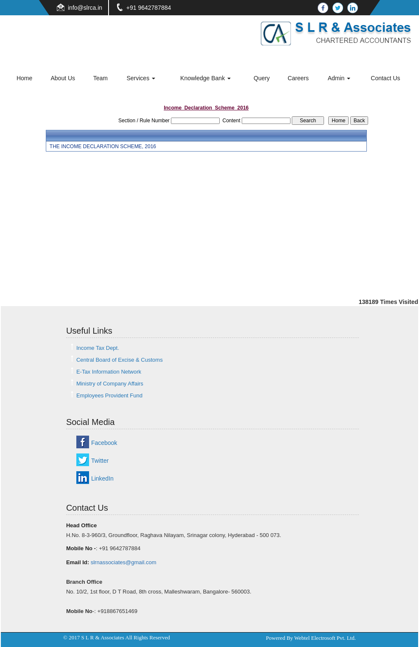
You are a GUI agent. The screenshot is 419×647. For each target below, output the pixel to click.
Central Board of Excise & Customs (119, 360)
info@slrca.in (85, 7)
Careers (298, 78)
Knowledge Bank (205, 78)
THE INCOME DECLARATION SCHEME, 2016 (103, 146)
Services (140, 78)
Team (100, 78)
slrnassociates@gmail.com (123, 562)
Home (24, 78)
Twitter (100, 460)
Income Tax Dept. (97, 348)
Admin (339, 78)
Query (262, 78)
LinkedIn (102, 478)
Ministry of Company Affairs (109, 383)
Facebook (104, 442)
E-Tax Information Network (108, 372)
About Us (62, 78)
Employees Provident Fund (109, 395)
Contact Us (385, 78)
